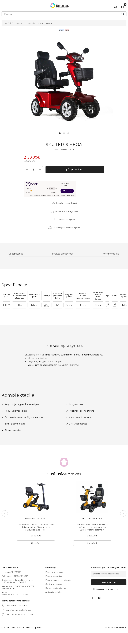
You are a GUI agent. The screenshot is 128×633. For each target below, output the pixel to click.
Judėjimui (20, 23)
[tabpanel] (64, 81)
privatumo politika (111, 589)
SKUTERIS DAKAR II (92, 518)
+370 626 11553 (21, 606)
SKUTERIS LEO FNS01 (36, 518)
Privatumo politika (53, 576)
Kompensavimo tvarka (55, 588)
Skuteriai (31, 23)
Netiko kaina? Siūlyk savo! (66, 211)
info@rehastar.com (23, 610)
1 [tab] (60, 133)
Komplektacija (111, 253)
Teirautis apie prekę (66, 219)
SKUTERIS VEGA (45, 23)
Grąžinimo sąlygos (53, 584)
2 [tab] (64, 133)
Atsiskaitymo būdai (53, 592)
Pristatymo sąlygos (54, 572)
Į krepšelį (77, 169)
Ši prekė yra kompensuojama (67, 227)
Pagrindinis (8, 23)
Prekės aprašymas (63, 253)
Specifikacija (16, 253)
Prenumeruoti (109, 582)
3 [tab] (68, 133)
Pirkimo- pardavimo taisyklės (58, 580)
